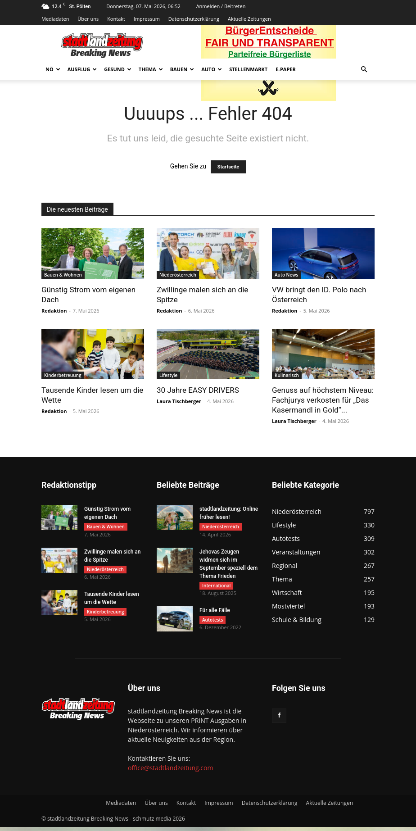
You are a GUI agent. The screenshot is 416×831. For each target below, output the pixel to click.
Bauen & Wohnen (63, 275)
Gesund (117, 69)
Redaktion (54, 310)
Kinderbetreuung (62, 375)
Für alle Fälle (214, 614)
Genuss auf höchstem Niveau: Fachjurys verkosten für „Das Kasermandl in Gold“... (323, 400)
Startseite (228, 167)
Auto (211, 69)
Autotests (212, 624)
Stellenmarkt (248, 69)
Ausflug (82, 69)
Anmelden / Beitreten (221, 6)
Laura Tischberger (179, 401)
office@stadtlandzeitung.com (170, 771)
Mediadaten (55, 18)
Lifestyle (168, 375)
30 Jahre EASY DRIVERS (198, 390)
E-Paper (286, 69)
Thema (151, 69)
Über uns (88, 18)
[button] (364, 69)
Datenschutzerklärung (193, 18)
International (216, 587)
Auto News (286, 275)
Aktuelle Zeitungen (249, 18)
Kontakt (116, 18)
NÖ (52, 69)
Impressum (147, 18)
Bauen (182, 69)
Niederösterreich (177, 275)
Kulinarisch (287, 375)
